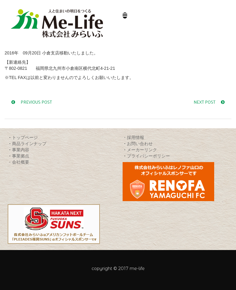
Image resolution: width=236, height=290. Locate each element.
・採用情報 (133, 137)
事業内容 (20, 149)
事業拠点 (20, 156)
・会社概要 (18, 162)
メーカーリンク (142, 149)
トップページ (25, 137)
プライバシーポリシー (148, 156)
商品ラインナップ (29, 143)
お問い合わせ (140, 143)
